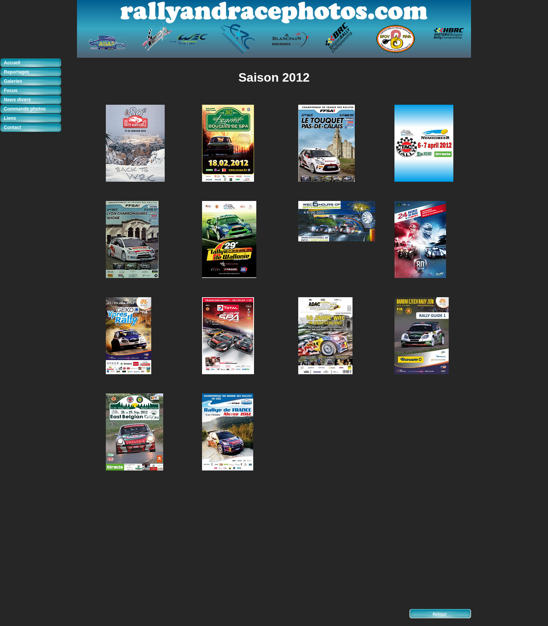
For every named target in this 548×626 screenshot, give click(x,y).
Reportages (16, 72)
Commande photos (25, 109)
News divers (17, 99)
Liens (10, 118)
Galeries (13, 81)
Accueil (12, 62)
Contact (12, 127)
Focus (10, 90)
